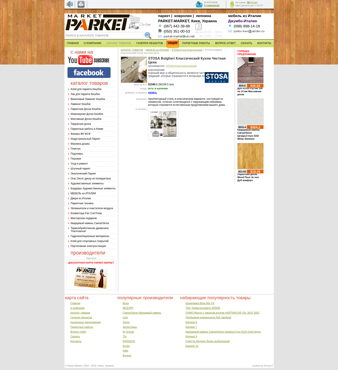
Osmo (126, 322)
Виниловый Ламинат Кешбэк (88, 99)
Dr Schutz (128, 331)
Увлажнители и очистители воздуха (92, 208)
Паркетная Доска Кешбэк (86, 109)
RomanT (268, 365)
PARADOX (129, 341)
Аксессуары (130, 327)
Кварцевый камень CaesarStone (90, 223)
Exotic (126, 346)
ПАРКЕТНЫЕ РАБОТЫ (196, 43)
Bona (126, 303)
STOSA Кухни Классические (187, 50)
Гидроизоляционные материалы (90, 236)
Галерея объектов (81, 317)
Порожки (76, 158)
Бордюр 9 (191, 336)
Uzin (125, 317)
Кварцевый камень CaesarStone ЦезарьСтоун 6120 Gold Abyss (223, 331)
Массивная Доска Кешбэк (86, 118)
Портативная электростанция (88, 246)
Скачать (75, 336)
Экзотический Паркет (83, 173)
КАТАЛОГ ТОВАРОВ (132, 50)
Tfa (124, 336)
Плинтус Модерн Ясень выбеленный (208, 341)
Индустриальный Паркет (85, 138)
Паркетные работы (81, 327)
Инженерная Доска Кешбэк (87, 113)
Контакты (76, 341)
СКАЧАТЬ (246, 43)
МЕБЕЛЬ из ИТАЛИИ (83, 193)
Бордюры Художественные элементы (93, 188)
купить (152, 92)
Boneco (127, 355)
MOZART (128, 308)
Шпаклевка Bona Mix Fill (200, 303)
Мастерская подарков (84, 218)
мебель (235, 16)
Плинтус (76, 148)
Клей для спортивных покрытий (90, 241)
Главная (75, 303)
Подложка (77, 153)
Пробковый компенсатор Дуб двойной (208, 317)
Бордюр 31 (192, 346)
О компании (77, 308)
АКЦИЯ (172, 43)
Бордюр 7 (191, 327)
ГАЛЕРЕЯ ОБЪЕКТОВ (149, 43)
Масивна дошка (80, 143)
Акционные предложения (85, 322)
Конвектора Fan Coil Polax (86, 213)
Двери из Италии (81, 198)
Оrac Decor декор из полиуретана (91, 178)
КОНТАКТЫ (264, 43)
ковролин (183, 16)
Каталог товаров (80, 312)
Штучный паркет (80, 168)
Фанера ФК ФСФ (81, 133)
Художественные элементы (87, 183)
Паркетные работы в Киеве (87, 128)
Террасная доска (81, 123)
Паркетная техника (82, 203)
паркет (164, 16)
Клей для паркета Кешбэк (86, 89)
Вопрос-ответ (78, 331)
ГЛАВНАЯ (73, 43)
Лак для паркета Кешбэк (85, 94)
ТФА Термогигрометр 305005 (203, 308)
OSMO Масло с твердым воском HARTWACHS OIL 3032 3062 (223, 312)
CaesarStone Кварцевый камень (142, 312)
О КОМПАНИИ (92, 43)
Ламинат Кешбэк (81, 104)
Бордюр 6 (191, 322)
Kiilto (125, 350)
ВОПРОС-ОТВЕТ (225, 43)
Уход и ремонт (79, 163)
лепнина (203, 16)
